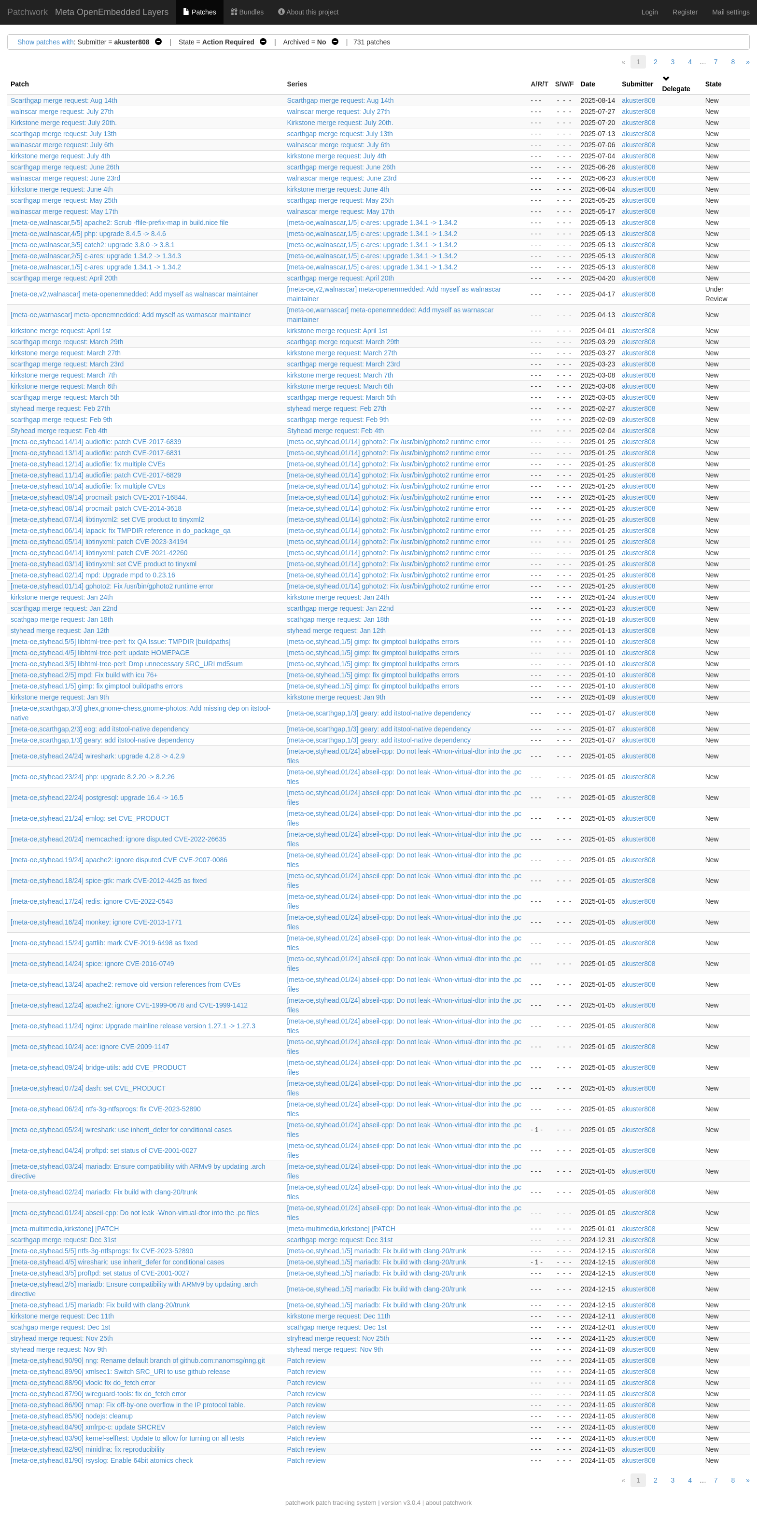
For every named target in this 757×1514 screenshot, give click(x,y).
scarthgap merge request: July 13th (63, 134)
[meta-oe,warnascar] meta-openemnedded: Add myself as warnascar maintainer (131, 315)
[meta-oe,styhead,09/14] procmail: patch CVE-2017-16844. (99, 497)
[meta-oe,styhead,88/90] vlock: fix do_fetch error (83, 1383)
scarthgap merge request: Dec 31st (63, 1240)
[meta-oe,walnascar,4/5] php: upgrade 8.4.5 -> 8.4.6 (88, 234)
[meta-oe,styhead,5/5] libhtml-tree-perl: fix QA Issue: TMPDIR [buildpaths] (121, 641)
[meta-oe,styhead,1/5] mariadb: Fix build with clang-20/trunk (376, 1251)
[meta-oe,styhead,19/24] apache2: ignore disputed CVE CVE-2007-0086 (119, 860)
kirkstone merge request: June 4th (62, 189)
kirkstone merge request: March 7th (64, 375)
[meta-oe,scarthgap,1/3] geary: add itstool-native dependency (379, 713)
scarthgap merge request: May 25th (64, 200)
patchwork (299, 1502)
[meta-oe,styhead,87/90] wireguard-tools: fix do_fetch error (98, 1394)
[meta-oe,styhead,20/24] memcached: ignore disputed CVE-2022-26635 (118, 839)
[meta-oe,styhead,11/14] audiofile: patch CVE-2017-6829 (96, 475)
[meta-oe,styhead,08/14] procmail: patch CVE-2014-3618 (96, 508)
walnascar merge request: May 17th (64, 211)
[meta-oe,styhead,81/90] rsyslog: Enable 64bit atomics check (102, 1460)
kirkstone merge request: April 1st (61, 331)
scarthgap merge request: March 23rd (67, 364)
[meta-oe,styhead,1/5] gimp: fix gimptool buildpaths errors (373, 641)
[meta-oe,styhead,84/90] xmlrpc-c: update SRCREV (88, 1427)
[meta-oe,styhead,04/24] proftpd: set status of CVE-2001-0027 (104, 1150)
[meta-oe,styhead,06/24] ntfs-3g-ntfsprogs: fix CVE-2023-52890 (106, 1109)
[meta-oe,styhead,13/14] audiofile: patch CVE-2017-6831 (96, 453)
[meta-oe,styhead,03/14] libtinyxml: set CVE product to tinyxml (103, 564)
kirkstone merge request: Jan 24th (62, 597)
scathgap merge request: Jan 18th (62, 619)
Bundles (247, 12)
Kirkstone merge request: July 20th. (64, 122)
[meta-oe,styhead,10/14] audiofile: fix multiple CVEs (88, 486)
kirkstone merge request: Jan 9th (60, 697)
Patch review (306, 1360)
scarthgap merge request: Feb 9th (61, 419)
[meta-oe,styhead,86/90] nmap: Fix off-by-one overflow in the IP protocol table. (128, 1405)
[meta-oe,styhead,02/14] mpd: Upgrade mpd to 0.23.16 (93, 575)
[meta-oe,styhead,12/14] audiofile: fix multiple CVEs (88, 464)
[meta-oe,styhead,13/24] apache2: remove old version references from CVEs (125, 984)
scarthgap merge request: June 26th (65, 167)
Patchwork (27, 12)
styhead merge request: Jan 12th (60, 630)
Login (650, 12)
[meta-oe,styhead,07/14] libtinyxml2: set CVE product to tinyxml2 (107, 519)
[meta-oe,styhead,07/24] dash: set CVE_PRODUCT (88, 1088)
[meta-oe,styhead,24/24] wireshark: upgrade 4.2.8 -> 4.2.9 (98, 756)
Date (588, 84)
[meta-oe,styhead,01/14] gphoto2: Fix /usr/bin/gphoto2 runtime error (388, 442)
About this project (308, 12)
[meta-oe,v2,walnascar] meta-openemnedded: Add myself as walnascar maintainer (134, 294)
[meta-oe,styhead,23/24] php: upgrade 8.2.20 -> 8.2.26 (93, 777)
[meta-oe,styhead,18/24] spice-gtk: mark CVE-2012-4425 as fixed (109, 880)
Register (685, 12)
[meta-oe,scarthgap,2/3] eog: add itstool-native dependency (100, 729)
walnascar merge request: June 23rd (65, 178)
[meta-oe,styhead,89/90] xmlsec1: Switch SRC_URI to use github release (120, 1371)
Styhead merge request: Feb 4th (59, 431)
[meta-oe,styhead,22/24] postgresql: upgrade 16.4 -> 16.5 (97, 797)
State (713, 84)
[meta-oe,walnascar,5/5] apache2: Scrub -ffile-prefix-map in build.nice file (119, 222)
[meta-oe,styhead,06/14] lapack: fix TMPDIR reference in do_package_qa (121, 530)
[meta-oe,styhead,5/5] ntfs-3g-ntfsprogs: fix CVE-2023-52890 (102, 1251)
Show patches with (45, 42)
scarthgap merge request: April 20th (64, 278)
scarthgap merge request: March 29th (67, 342)
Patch (20, 84)
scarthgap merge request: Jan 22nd (64, 608)
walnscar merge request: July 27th (62, 111)
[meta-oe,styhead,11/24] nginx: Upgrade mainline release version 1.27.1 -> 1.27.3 (133, 1026)
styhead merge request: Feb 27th (60, 408)
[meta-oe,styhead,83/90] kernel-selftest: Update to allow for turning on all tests (127, 1438)
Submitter (637, 84)
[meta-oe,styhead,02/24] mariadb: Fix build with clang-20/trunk (104, 1192)
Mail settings (731, 12)
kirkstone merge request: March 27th (66, 353)
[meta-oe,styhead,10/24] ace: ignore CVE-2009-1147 (90, 1047)
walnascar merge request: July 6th (62, 145)
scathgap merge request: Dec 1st (60, 1327)
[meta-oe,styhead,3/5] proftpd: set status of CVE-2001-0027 (100, 1273)
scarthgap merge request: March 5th (65, 397)
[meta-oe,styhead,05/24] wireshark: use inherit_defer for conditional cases (121, 1130)
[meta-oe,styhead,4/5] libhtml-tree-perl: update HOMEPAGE (100, 653)
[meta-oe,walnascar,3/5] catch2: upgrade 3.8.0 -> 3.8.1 (93, 245)
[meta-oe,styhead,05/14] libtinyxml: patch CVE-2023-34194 (99, 542)
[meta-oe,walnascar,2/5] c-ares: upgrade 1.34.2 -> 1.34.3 (96, 256)
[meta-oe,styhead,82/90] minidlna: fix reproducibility (88, 1449)
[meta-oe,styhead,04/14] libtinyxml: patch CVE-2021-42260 (99, 553)
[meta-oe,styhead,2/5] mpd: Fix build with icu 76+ (84, 675)
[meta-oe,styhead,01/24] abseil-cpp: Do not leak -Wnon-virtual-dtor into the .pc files (135, 1213)
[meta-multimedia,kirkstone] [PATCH (65, 1229)
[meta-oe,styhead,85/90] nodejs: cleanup (72, 1416)
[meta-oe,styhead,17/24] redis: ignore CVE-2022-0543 (92, 901)
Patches (199, 12)
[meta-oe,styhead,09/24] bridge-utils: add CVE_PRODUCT (98, 1067)
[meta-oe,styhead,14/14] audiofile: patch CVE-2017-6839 (96, 442)
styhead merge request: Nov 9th (59, 1349)
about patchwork (449, 1502)
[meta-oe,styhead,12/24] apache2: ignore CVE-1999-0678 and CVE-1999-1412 (129, 1005)
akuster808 (638, 100)
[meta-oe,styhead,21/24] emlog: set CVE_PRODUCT (90, 818)
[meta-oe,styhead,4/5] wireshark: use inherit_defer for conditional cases (117, 1262)
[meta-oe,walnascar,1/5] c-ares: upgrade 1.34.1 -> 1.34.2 (372, 222)
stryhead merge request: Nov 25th (62, 1338)
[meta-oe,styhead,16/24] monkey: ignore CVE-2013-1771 (96, 922)
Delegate (676, 89)
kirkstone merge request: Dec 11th (62, 1316)
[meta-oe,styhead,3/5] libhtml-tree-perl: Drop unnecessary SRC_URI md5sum (127, 664)
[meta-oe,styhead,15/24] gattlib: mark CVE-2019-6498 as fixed (104, 943)
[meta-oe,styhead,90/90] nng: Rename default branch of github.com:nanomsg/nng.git (138, 1360)
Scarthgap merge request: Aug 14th (64, 100)
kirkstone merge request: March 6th (64, 386)
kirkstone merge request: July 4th (60, 156)
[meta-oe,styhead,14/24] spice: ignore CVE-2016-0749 (92, 963)
